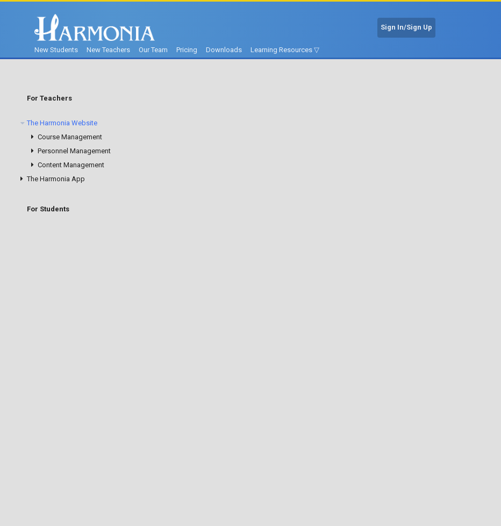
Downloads (224, 50)
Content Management (71, 165)
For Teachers (49, 98)
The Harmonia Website (62, 123)
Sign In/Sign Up (406, 27)
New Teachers (108, 50)
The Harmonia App (56, 179)
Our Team (153, 50)
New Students (56, 50)
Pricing (186, 50)
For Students (48, 209)
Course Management (70, 137)
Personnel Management (74, 151)
